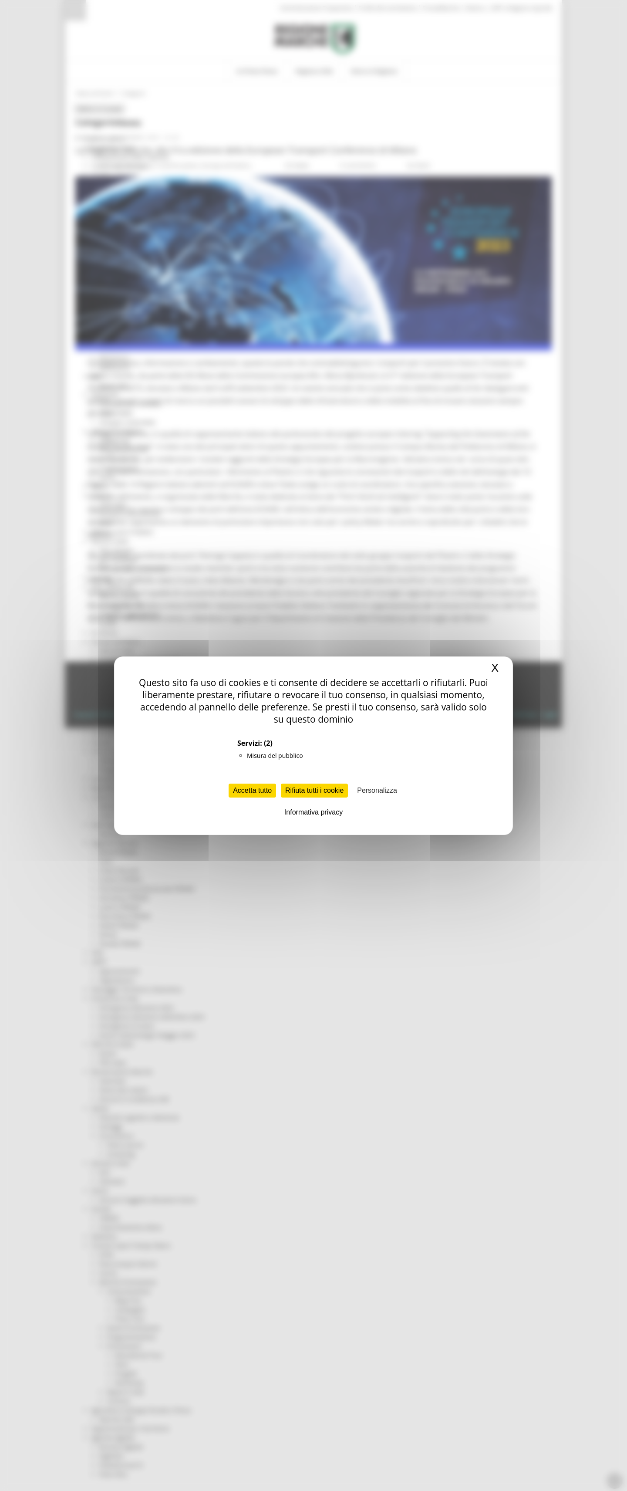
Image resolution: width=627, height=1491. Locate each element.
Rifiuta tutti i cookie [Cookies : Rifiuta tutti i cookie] (314, 790)
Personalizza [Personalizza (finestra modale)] (377, 790)
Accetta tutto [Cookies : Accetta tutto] (252, 790)
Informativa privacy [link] (313, 812)
